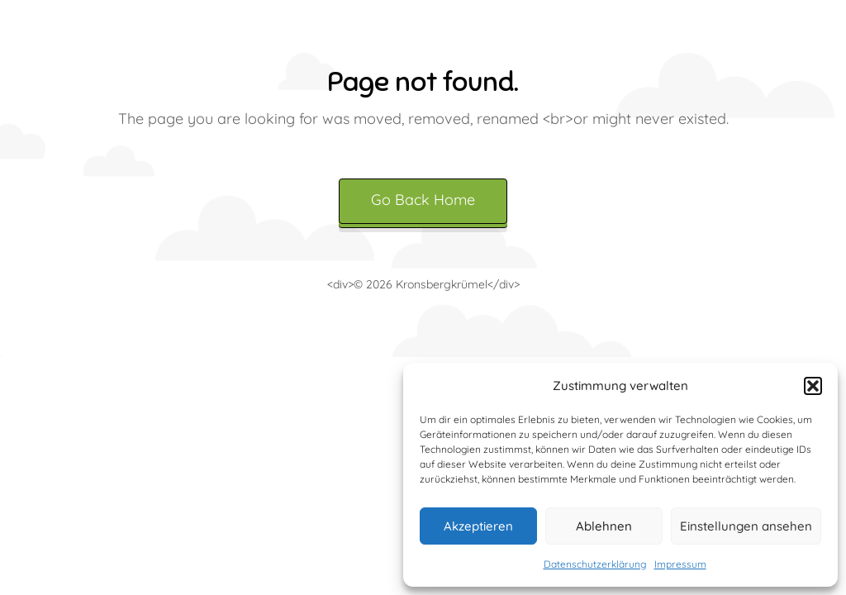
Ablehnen (604, 526)
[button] (813, 386)
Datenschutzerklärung (595, 564)
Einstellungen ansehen (746, 526)
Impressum (680, 564)
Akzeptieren (478, 526)
